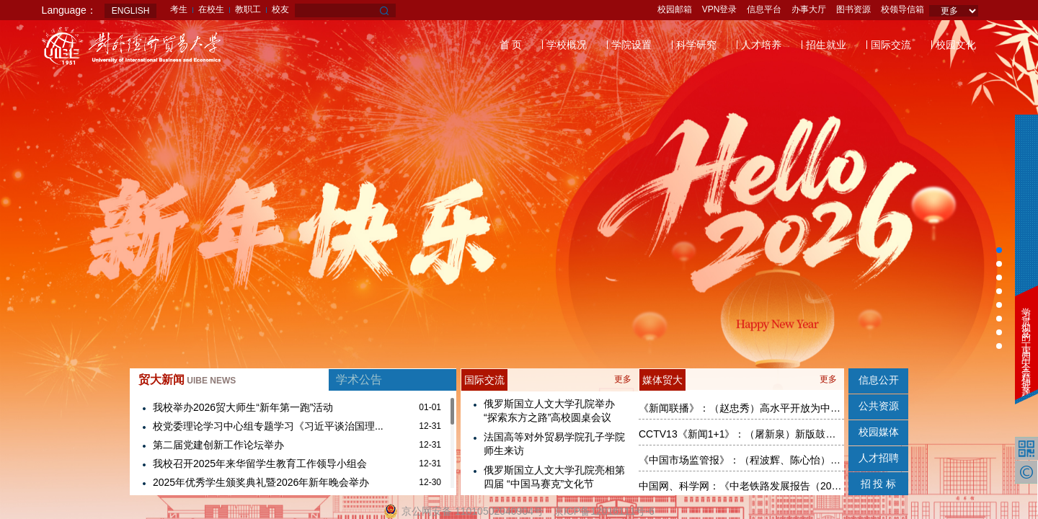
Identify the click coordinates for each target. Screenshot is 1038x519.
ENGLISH (131, 11)
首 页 (511, 44)
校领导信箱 (902, 9)
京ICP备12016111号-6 (604, 511)
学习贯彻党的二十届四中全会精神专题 (1026, 343)
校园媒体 (879, 432)
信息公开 (879, 380)
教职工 (248, 9)
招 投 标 (879, 483)
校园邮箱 (674, 9)
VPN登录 (719, 9)
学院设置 (631, 44)
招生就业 (826, 44)
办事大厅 (808, 9)
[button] (999, 250)
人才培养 (761, 44)
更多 (622, 379)
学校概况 (566, 44)
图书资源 (853, 9)
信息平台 (764, 9)
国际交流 (891, 44)
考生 (178, 9)
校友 (280, 9)
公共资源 (879, 406)
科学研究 (696, 44)
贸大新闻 (187, 379)
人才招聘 (879, 457)
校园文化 (956, 44)
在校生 (211, 9)
